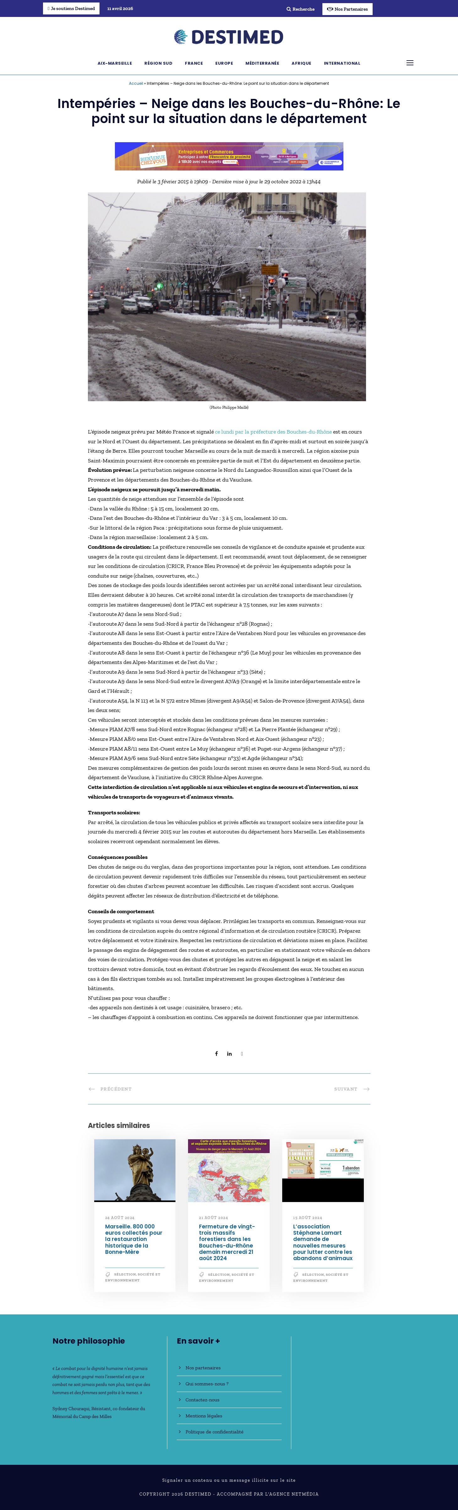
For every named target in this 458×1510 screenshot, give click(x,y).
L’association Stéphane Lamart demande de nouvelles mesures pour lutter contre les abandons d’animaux (323, 1242)
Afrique (301, 63)
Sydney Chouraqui (70, 1408)
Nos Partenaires (347, 9)
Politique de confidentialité (215, 1432)
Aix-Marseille (115, 63)
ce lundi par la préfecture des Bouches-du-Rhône (273, 431)
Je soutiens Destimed (71, 8)
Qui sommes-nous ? (207, 1384)
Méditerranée (262, 63)
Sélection (125, 1274)
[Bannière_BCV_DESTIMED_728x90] (229, 155)
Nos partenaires (203, 1368)
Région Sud (158, 63)
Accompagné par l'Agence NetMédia (268, 1494)
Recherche (301, 9)
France (194, 63)
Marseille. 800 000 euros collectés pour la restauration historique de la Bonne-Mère (133, 1239)
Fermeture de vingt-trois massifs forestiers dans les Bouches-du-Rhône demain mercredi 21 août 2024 (227, 1242)
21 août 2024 (213, 1218)
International (342, 63)
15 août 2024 (307, 1218)
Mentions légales (204, 1416)
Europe (224, 63)
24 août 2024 (120, 1218)
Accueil (136, 83)
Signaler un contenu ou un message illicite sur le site (229, 1480)
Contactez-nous (202, 1400)
